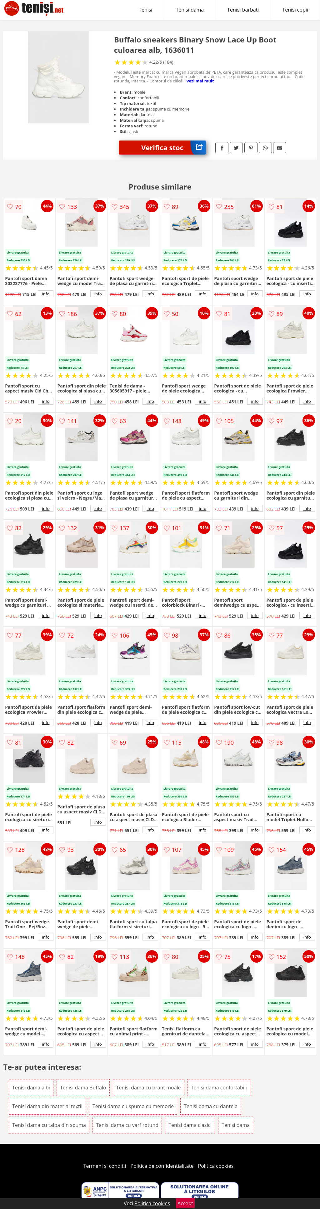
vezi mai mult (200, 81)
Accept (185, 1203)
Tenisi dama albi (31, 1087)
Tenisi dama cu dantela (211, 1106)
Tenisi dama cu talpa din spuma (49, 1125)
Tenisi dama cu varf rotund (127, 1125)
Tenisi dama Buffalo (83, 1087)
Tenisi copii (295, 9)
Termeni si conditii (104, 1165)
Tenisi (145, 9)
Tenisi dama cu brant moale (148, 1087)
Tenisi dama (190, 9)
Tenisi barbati (243, 9)
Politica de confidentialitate (162, 1165)
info (45, 294)
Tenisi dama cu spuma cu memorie (133, 1106)
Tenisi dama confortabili (219, 1087)
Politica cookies (216, 1165)
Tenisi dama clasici (190, 1125)
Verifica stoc (173, 148)
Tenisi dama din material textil (47, 1106)
